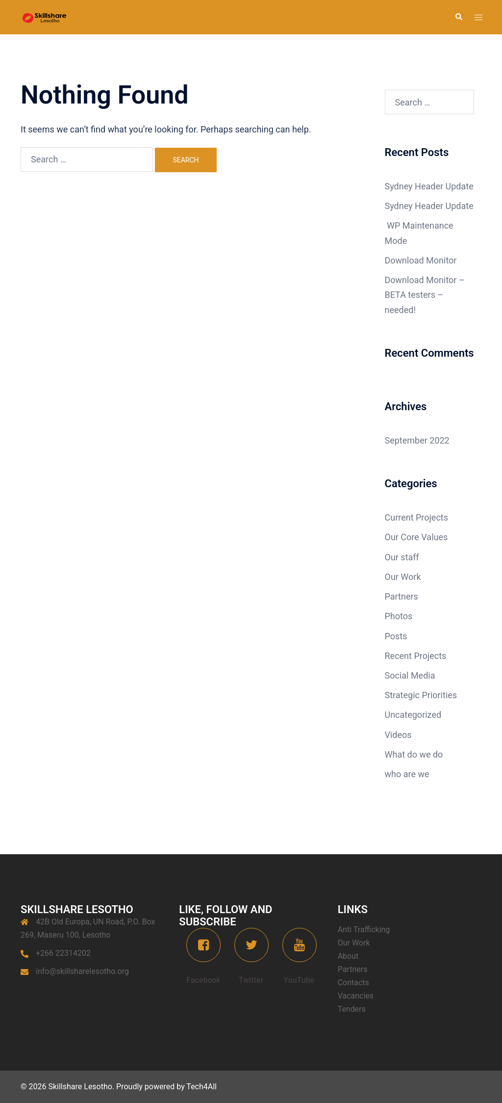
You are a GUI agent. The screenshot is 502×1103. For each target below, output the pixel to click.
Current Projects (417, 517)
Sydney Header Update (429, 186)
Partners (401, 596)
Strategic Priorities (421, 695)
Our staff (402, 557)
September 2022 (417, 440)
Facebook (203, 980)
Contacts (353, 982)
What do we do (414, 754)
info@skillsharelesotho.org (82, 971)
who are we (407, 774)
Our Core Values (416, 537)
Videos (398, 735)
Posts (396, 636)
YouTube (298, 980)
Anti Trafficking (364, 929)
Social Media (410, 675)
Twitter (251, 980)
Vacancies (356, 995)
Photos (399, 616)
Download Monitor (421, 260)
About (348, 956)
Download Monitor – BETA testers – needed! (425, 295)
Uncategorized (413, 714)
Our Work (403, 577)
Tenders (352, 1009)
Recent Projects (416, 656)
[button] (458, 17)
